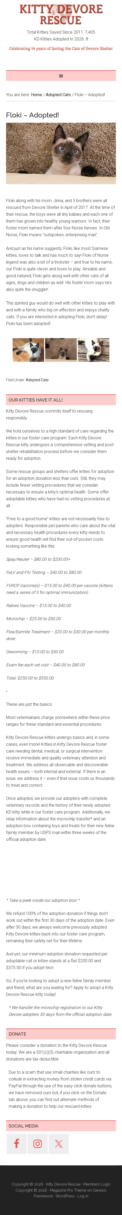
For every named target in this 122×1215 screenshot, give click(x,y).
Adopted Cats (37, 380)
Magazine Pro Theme (68, 1190)
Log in (83, 1196)
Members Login (96, 1184)
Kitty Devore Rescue (61, 14)
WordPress (65, 1196)
